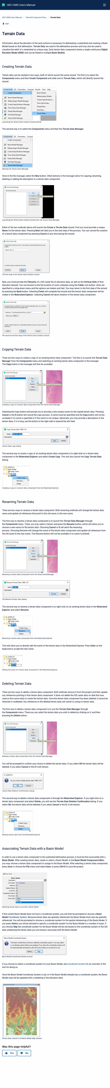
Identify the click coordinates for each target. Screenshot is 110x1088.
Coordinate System (18, 917)
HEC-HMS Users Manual (21, 5)
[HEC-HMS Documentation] (3, 5)
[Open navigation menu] (104, 5)
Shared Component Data (36, 17)
